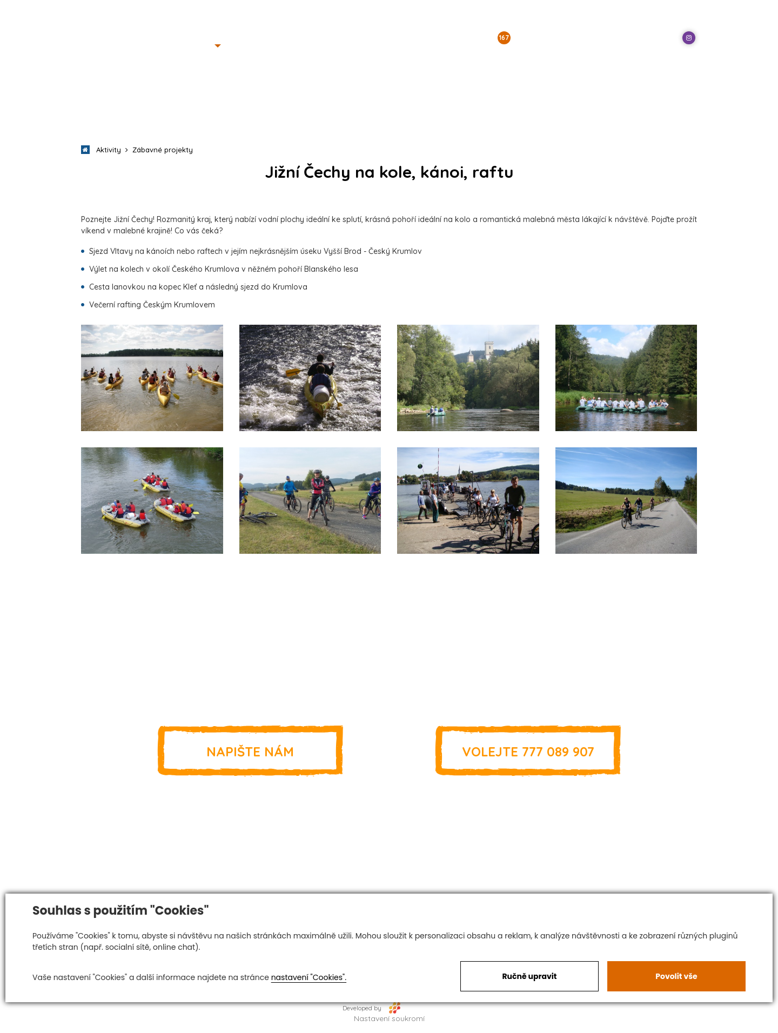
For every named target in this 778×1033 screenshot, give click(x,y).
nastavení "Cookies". (308, 977)
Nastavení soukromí (389, 1018)
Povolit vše (676, 976)
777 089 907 (527, 751)
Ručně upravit (529, 976)
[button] (203, 46)
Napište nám (250, 751)
